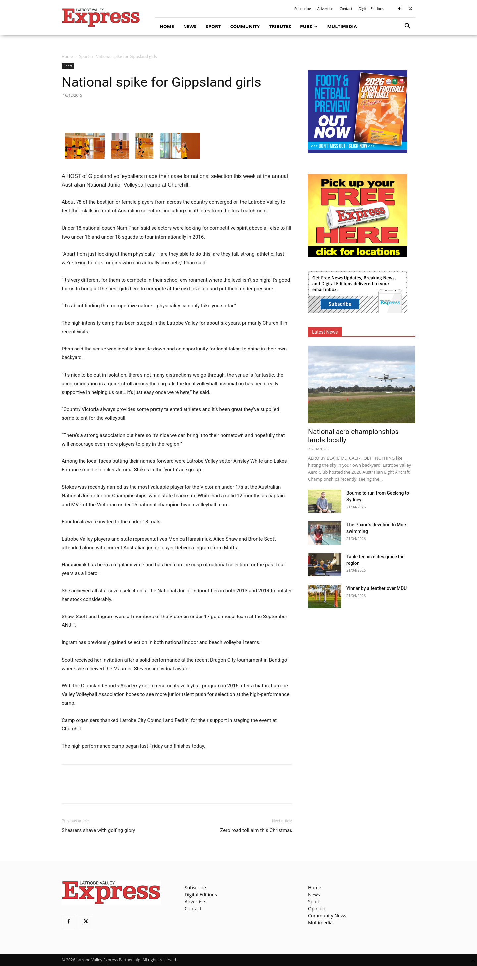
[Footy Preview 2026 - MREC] (357, 151)
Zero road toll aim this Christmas (256, 830)
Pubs (309, 26)
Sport (213, 26)
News (189, 26)
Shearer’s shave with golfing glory (98, 830)
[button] (407, 27)
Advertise (325, 8)
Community (245, 26)
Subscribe (302, 8)
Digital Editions (371, 8)
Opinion (316, 908)
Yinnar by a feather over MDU (376, 588)
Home (167, 26)
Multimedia (342, 26)
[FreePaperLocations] (357, 255)
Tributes (280, 26)
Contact (346, 8)
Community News (327, 915)
